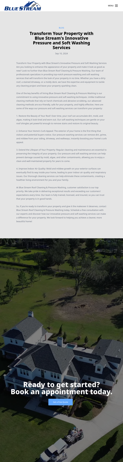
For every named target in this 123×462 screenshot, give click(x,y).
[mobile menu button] (116, 5)
